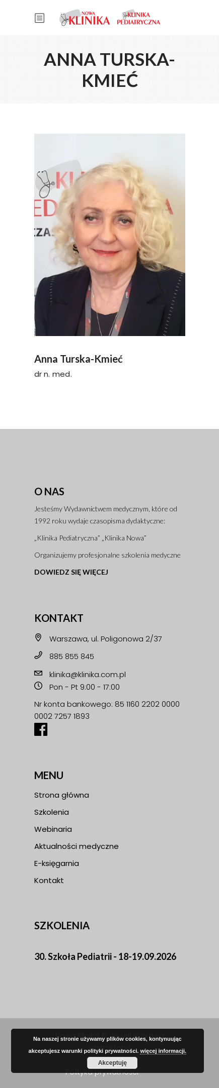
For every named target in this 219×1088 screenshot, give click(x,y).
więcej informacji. (163, 1051)
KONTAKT (59, 618)
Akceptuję (112, 1062)
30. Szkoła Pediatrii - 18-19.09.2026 (105, 956)
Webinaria (53, 829)
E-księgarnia (56, 863)
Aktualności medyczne (76, 846)
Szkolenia (51, 812)
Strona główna (61, 795)
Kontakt (49, 880)
